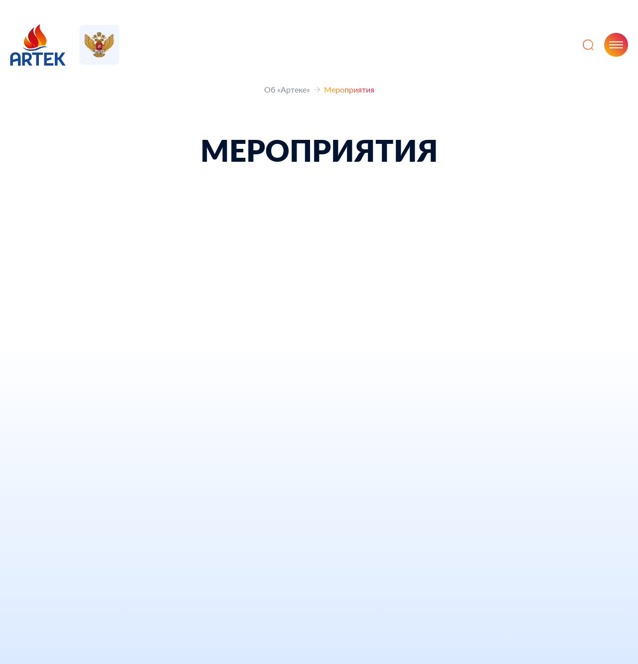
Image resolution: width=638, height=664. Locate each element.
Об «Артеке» (287, 89)
